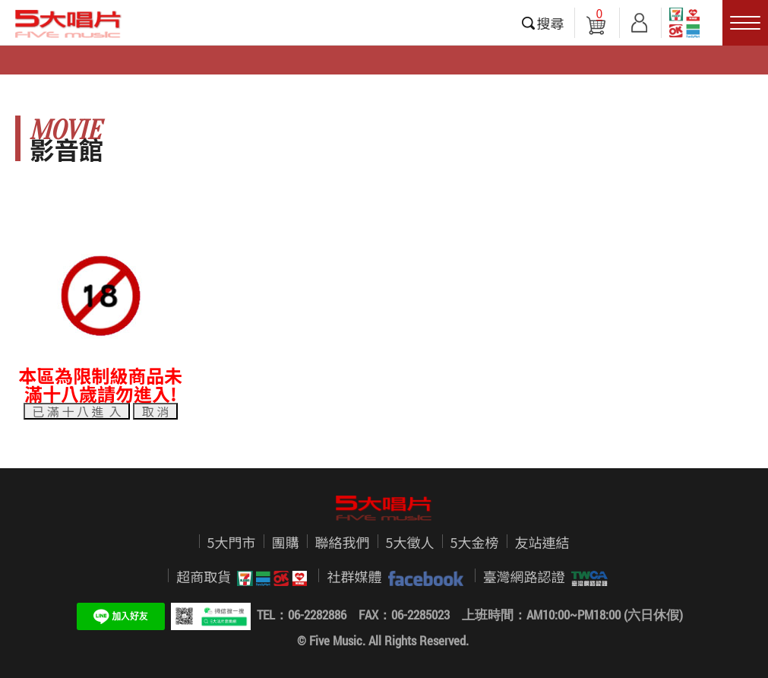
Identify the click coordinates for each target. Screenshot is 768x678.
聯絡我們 (342, 542)
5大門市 (231, 542)
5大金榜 (474, 542)
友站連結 (542, 542)
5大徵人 (410, 542)
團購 (285, 542)
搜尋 (550, 23)
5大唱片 (68, 24)
